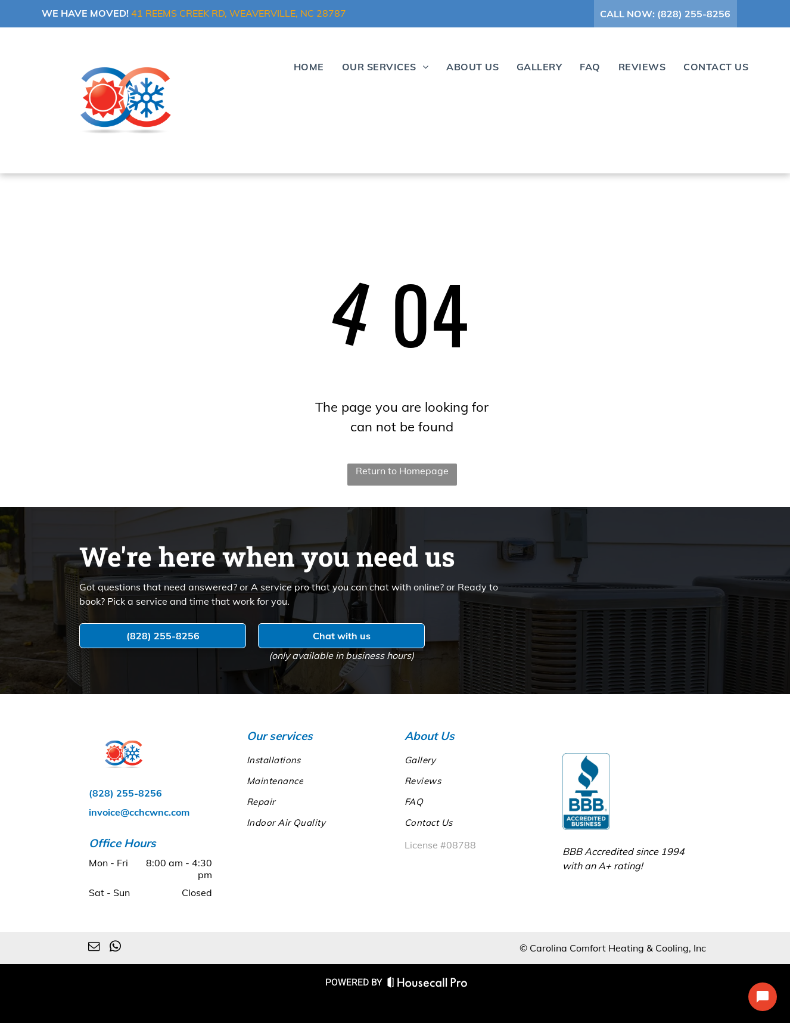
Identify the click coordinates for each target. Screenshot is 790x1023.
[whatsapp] (115, 948)
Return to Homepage (402, 471)
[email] (93, 948)
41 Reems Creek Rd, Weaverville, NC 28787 (238, 13)
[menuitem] (300, 66)
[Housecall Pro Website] (427, 984)
